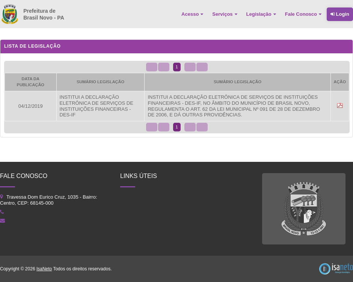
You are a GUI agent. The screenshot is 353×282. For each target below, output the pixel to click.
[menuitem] (193, 14)
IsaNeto (44, 268)
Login (339, 14)
